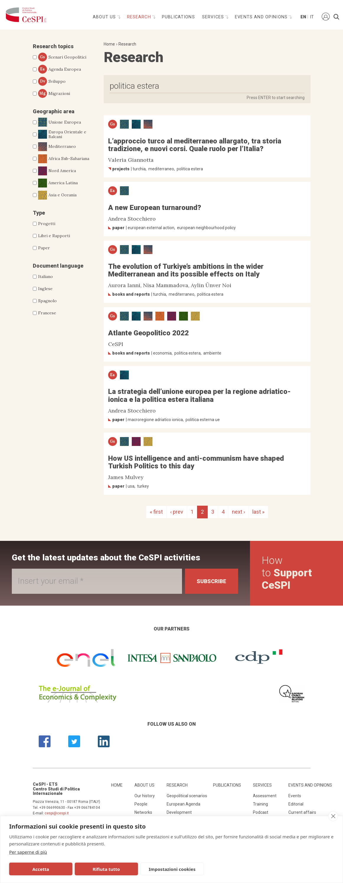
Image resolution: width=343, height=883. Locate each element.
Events (294, 795)
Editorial (295, 804)
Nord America (57, 170)
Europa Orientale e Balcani (62, 135)
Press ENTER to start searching (276, 97)
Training (260, 804)
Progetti (46, 223)
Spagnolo (47, 300)
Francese (47, 313)
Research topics (53, 46)
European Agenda (183, 804)
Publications (178, 17)
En (302, 17)
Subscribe (211, 581)
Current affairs (302, 812)
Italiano (45, 276)
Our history (144, 795)
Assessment (265, 795)
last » (258, 512)
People (140, 804)
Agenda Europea (59, 69)
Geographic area (53, 111)
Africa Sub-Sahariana (63, 158)
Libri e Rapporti (54, 235)
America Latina (58, 183)
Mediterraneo (57, 146)
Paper (44, 247)
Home (109, 44)
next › (238, 512)
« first (156, 512)
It (312, 17)
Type (39, 213)
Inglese (45, 288)
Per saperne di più (28, 852)
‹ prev (176, 512)
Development (179, 812)
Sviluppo (52, 81)
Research (139, 17)
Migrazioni (54, 93)
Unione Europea (59, 122)
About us (105, 17)
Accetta (40, 869)
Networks (143, 812)
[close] (333, 816)
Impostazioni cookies (172, 869)
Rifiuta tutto (106, 869)
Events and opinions (262, 17)
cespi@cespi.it (57, 813)
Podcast (260, 812)
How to (287, 572)
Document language (58, 266)
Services (213, 17)
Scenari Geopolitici (62, 57)
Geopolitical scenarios (187, 795)
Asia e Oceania (57, 195)
